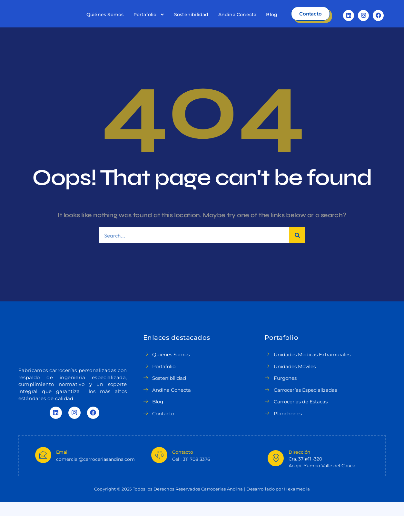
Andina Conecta (237, 21)
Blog (271, 21)
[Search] (297, 249)
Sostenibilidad (191, 21)
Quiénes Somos (105, 21)
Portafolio (148, 21)
